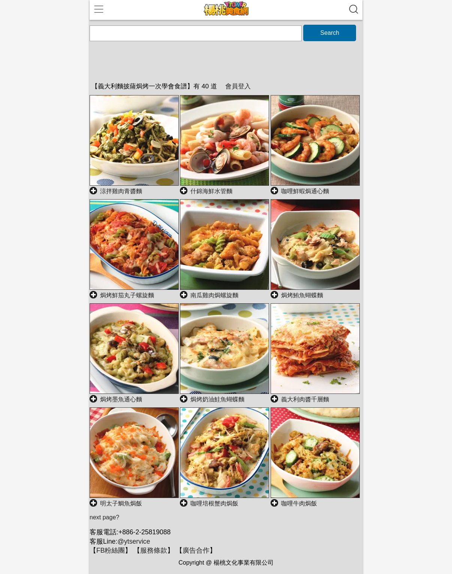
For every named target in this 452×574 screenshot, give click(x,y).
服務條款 (153, 550)
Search (329, 33)
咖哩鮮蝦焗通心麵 (305, 191)
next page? (104, 517)
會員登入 (238, 86)
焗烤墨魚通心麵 (121, 399)
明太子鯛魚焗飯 (121, 503)
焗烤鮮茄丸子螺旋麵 (127, 295)
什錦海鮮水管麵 (211, 191)
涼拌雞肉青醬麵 (121, 191)
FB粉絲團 (110, 550)
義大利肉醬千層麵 (305, 399)
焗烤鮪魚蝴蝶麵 (302, 295)
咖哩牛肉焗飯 (299, 503)
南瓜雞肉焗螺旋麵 (214, 295)
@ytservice (133, 541)
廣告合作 (196, 550)
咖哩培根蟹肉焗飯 (214, 503)
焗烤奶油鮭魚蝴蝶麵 (217, 399)
